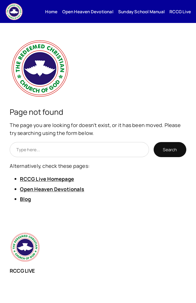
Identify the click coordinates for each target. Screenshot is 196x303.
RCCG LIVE (22, 270)
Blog (25, 199)
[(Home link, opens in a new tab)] (14, 11)
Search (170, 150)
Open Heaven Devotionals (52, 189)
